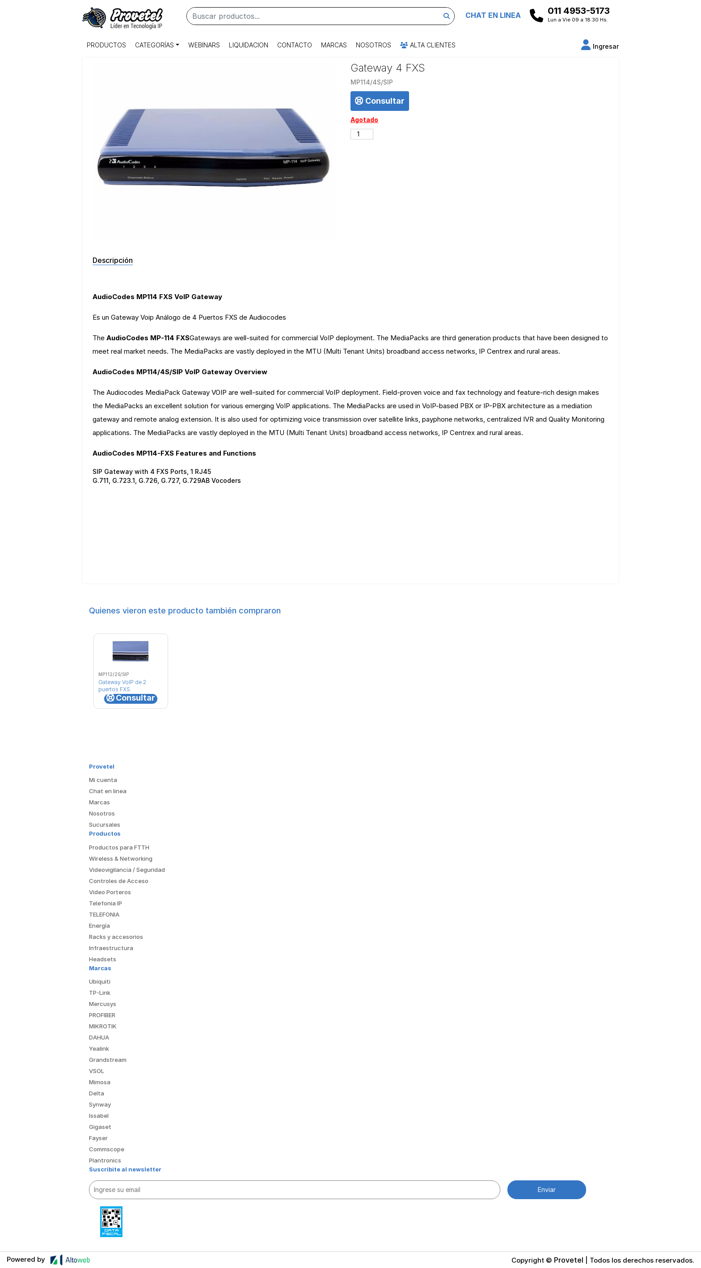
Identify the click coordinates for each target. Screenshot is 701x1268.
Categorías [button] (154, 45)
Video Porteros (110, 892)
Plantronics (105, 1160)
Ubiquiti (99, 981)
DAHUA (99, 1037)
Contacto (294, 45)
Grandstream (108, 1059)
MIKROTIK (103, 1026)
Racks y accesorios (116, 936)
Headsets (102, 959)
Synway (100, 1104)
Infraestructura (111, 947)
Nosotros (373, 45)
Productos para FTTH (119, 847)
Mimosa (99, 1082)
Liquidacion (248, 45)
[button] (600, 46)
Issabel (99, 1115)
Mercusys (102, 1003)
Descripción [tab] (113, 260)
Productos (106, 45)
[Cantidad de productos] (361, 134)
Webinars (204, 45)
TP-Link (99, 992)
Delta (96, 1093)
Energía (99, 925)
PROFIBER (102, 1015)
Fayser (98, 1137)
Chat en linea (108, 791)
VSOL (96, 1070)
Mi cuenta (103, 779)
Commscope (106, 1149)
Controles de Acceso (118, 880)
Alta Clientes (428, 45)
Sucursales (104, 824)
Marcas (334, 45)
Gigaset (100, 1126)
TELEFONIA (104, 914)
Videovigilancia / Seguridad (127, 869)
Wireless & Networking (120, 858)
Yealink (99, 1048)
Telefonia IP (105, 903)
